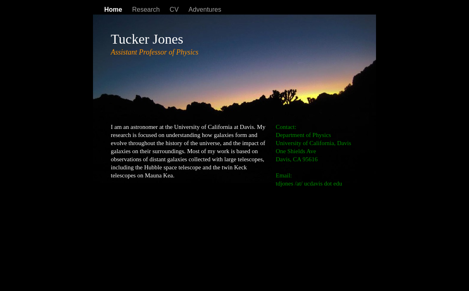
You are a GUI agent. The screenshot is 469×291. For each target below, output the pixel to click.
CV (175, 9)
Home (114, 9)
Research (147, 9)
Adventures (204, 9)
